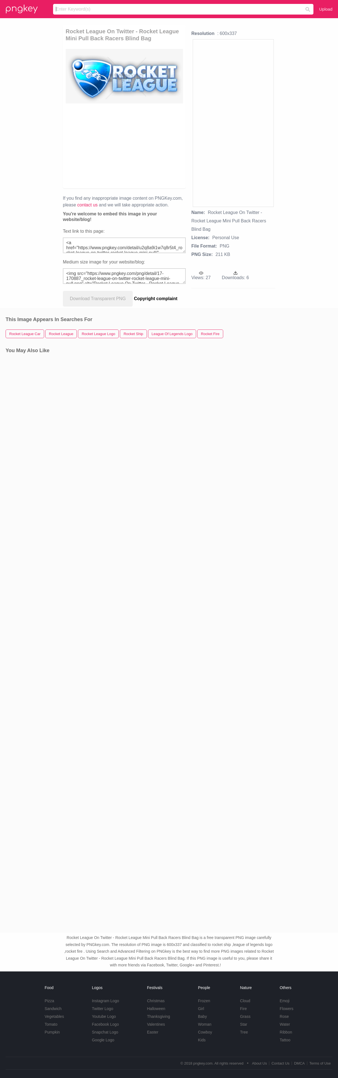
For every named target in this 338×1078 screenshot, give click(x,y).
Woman (204, 1024)
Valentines (156, 1024)
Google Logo (103, 1040)
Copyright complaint (156, 298)
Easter (152, 1032)
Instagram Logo (105, 1001)
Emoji (284, 1001)
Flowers (286, 1008)
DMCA (299, 1063)
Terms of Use (320, 1063)
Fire (243, 1008)
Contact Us (280, 1063)
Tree (244, 1032)
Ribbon (286, 1032)
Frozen (204, 1001)
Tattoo (285, 1040)
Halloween (156, 1008)
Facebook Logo (105, 1024)
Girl (201, 1008)
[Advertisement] (177, 145)
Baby (202, 1016)
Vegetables (54, 1016)
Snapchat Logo (105, 1032)
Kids (202, 1040)
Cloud (245, 1001)
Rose (284, 1016)
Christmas (156, 1001)
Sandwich (53, 1008)
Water (285, 1024)
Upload (325, 9)
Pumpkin (52, 1032)
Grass (245, 1016)
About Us (259, 1063)
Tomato (51, 1024)
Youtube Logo (104, 1016)
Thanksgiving (158, 1016)
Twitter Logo (102, 1008)
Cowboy (205, 1032)
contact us (87, 205)
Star (243, 1024)
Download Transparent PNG (98, 298)
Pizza (49, 1001)
